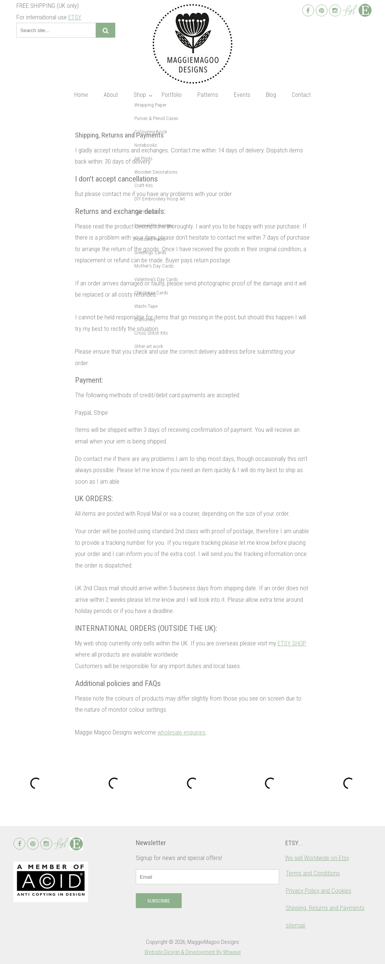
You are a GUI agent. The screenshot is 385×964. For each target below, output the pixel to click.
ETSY (74, 17)
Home (81, 94)
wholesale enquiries (181, 732)
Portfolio (172, 94)
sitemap (296, 925)
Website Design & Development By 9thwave (192, 952)
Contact (301, 94)
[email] (207, 876)
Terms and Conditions (313, 873)
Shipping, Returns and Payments (325, 907)
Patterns (207, 94)
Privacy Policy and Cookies (318, 890)
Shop (140, 94)
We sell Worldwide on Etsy (317, 858)
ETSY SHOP (292, 643)
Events (242, 94)
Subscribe (158, 901)
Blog (271, 94)
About (111, 94)
